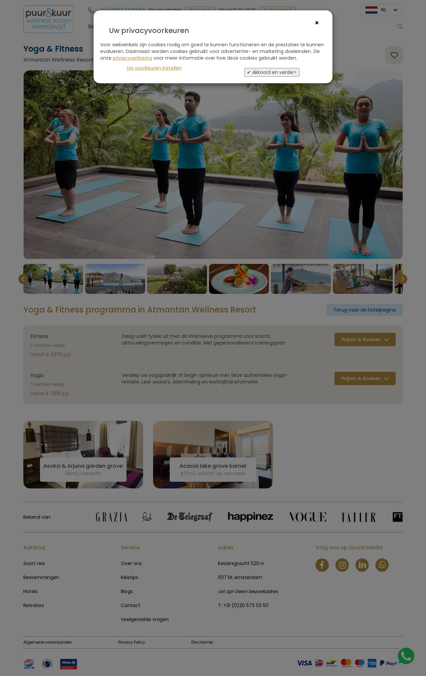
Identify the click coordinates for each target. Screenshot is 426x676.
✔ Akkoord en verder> (272, 72)
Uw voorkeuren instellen (154, 68)
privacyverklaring (132, 58)
